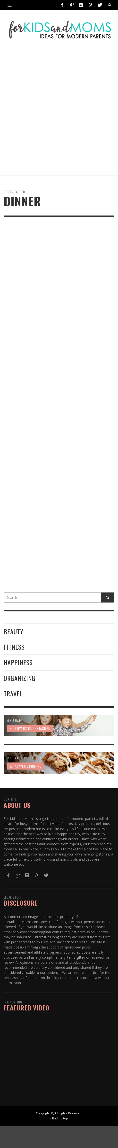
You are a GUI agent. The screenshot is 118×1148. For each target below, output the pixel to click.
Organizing (19, 678)
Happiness (18, 662)
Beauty (14, 631)
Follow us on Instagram (30, 728)
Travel (13, 693)
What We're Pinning (26, 766)
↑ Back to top (59, 1118)
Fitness (14, 647)
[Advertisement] (59, 109)
